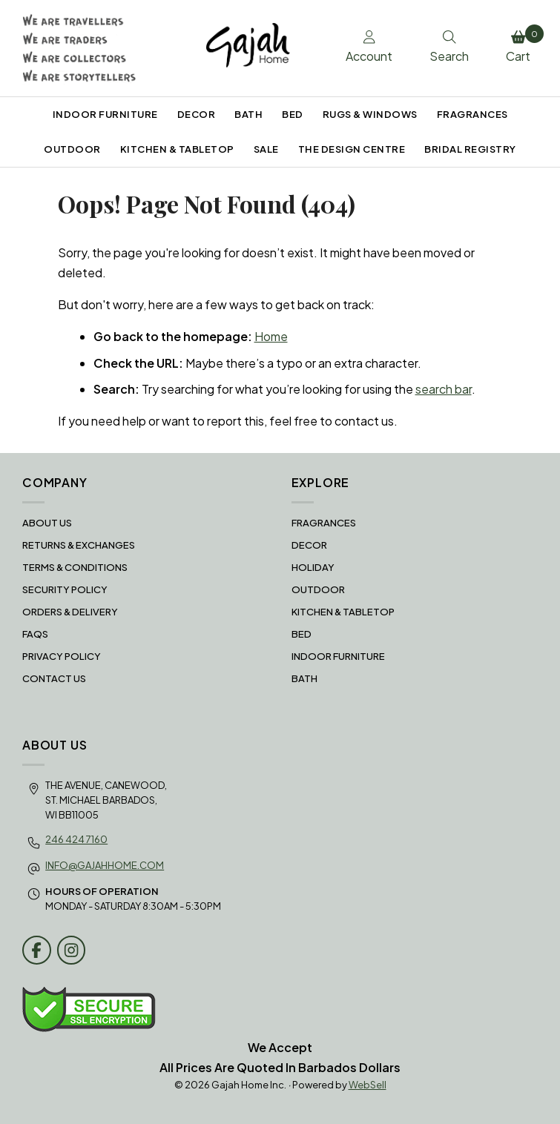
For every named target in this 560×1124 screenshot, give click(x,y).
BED (292, 114)
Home (271, 336)
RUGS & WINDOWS (370, 114)
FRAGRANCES (472, 114)
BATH (248, 114)
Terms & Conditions (75, 567)
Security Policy (65, 589)
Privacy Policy (61, 656)
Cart (522, 44)
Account (369, 47)
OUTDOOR (72, 149)
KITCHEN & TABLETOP (177, 149)
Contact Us (54, 678)
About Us (47, 523)
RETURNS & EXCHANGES (78, 545)
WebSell (367, 1085)
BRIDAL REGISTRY (470, 149)
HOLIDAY (313, 567)
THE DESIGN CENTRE (352, 149)
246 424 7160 (76, 839)
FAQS (35, 634)
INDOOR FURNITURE (105, 114)
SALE (266, 149)
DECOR (196, 114)
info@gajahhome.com (104, 865)
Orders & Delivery (70, 612)
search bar (443, 389)
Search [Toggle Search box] (449, 47)
